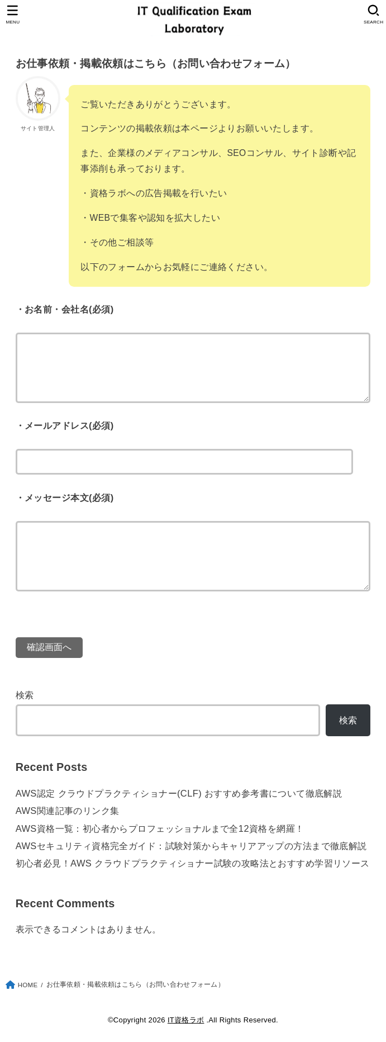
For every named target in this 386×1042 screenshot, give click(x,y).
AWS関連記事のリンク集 (68, 811)
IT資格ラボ (186, 1020)
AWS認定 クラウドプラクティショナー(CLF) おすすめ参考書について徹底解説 (179, 793)
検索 (25, 695)
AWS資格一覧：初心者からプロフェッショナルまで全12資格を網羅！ (160, 828)
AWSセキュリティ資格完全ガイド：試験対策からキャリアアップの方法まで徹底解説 (191, 846)
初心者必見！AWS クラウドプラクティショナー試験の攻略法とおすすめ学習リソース (193, 863)
